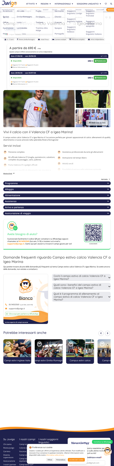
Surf (70, 10)
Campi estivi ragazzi (17, 17)
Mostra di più (7, 173)
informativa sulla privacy (55, 455)
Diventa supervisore (8, 456)
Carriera (6, 451)
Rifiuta (50, 460)
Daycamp (100, 10)
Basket (45, 10)
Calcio (54, 10)
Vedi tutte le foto (97, 123)
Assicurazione (9, 461)
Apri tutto (105, 179)
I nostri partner (9, 464)
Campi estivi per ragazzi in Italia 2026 (38, 17)
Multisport (34, 10)
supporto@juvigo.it (15, 244)
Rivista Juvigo (8, 448)
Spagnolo (89, 10)
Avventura (22, 10)
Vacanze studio (8, 10)
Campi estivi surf (26, 464)
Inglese (78, 10)
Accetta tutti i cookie (76, 460)
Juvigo (6, 17)
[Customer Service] (108, 451)
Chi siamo (7, 444)
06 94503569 (24, 241)
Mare (63, 10)
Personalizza (60, 460)
